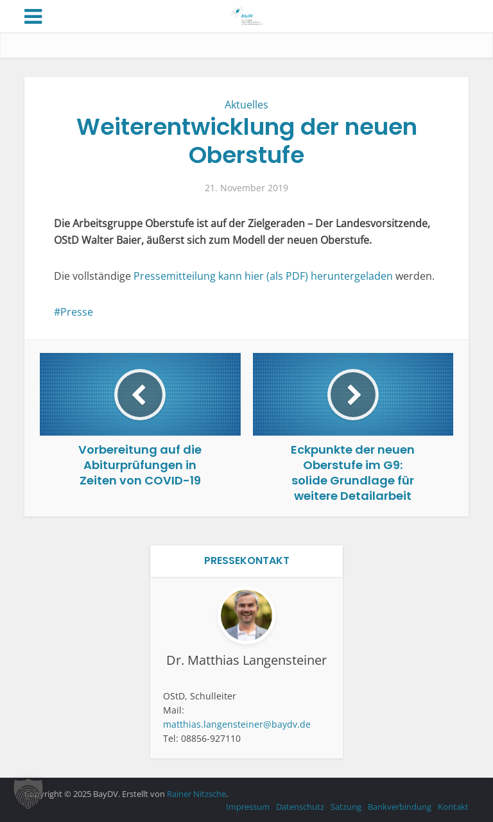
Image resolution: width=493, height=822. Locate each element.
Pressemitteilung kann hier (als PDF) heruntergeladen (264, 276)
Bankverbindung (399, 806)
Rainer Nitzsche (196, 794)
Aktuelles (246, 105)
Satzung (346, 806)
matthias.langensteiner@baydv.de (237, 724)
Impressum (248, 806)
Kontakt (453, 806)
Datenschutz (300, 806)
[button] (28, 794)
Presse (76, 312)
